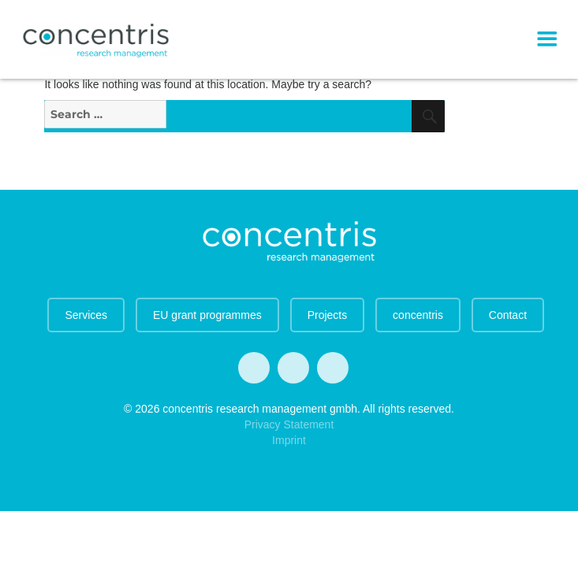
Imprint (289, 440)
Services (86, 315)
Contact (508, 315)
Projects (328, 315)
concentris (418, 315)
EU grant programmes (207, 315)
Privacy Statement (289, 424)
